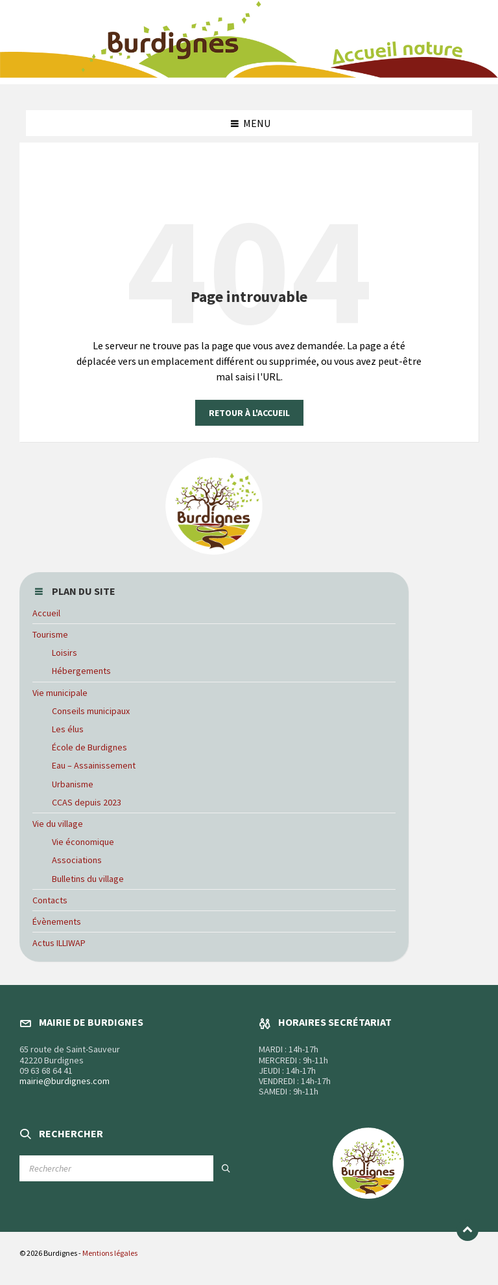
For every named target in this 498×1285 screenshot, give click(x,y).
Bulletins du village (88, 879)
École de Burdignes (89, 747)
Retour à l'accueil (249, 413)
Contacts (49, 900)
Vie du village (57, 823)
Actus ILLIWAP (59, 943)
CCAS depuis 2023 (86, 802)
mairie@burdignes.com (64, 1081)
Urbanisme (72, 784)
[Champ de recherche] (129, 1168)
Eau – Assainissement (94, 765)
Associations (77, 860)
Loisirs (64, 652)
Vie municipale (60, 693)
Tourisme (50, 634)
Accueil (46, 613)
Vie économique (83, 842)
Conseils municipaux (91, 711)
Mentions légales (109, 1253)
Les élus (68, 729)
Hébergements (81, 671)
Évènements (56, 921)
